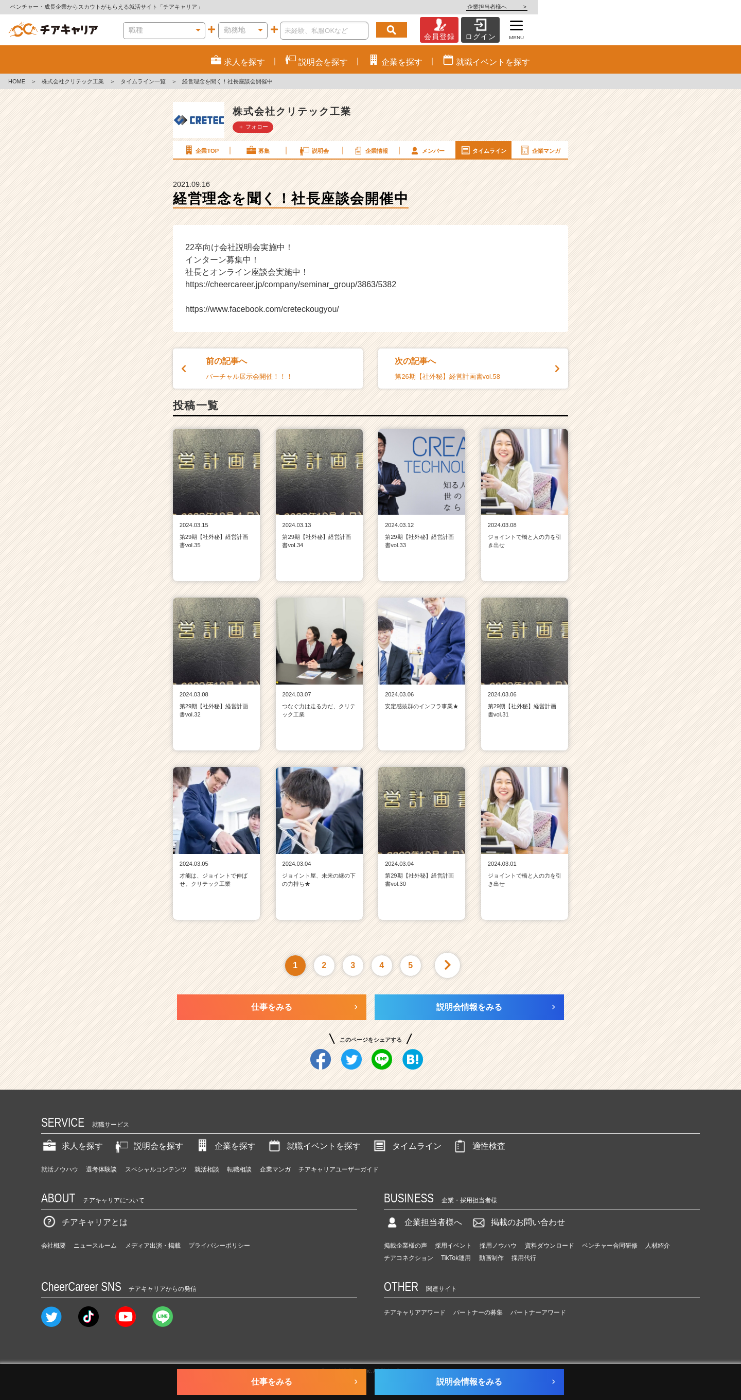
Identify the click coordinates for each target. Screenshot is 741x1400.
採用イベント (453, 1245)
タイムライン (483, 150)
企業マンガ (539, 150)
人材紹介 (657, 1245)
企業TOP (201, 150)
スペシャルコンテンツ (156, 1169)
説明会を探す (148, 1146)
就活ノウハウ (59, 1169)
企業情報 (370, 150)
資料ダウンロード (549, 1245)
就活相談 (207, 1169)
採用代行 (523, 1258)
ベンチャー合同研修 (610, 1245)
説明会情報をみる (469, 1007)
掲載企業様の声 (405, 1245)
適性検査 (478, 1146)
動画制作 (491, 1258)
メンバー (427, 150)
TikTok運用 (456, 1258)
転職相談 (239, 1169)
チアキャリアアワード (415, 1312)
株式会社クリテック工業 (73, 81)
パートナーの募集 (478, 1312)
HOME (16, 81)
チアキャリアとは (84, 1222)
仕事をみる (271, 1007)
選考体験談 (101, 1169)
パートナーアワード (538, 1312)
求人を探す (72, 1146)
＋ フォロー (253, 127)
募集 (257, 150)
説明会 (313, 150)
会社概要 (53, 1245)
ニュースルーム (95, 1245)
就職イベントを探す (313, 1146)
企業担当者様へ (700, 7)
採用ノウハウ (498, 1245)
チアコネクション (408, 1258)
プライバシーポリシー (219, 1245)
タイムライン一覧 (143, 81)
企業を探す (225, 1146)
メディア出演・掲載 (153, 1245)
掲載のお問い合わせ (517, 1222)
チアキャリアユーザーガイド (338, 1169)
